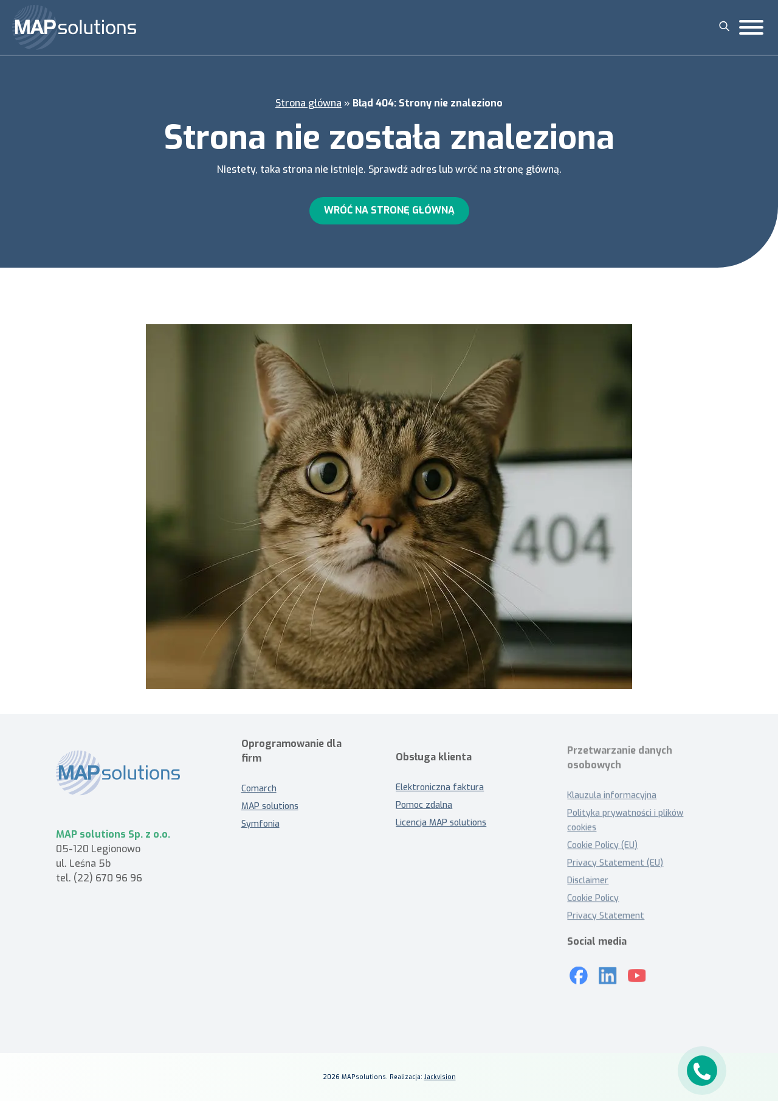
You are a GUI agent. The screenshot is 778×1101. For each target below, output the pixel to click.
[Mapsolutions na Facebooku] (578, 970)
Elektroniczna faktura (440, 793)
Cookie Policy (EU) (602, 845)
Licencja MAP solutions (441, 828)
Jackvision (440, 1077)
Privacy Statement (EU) (615, 863)
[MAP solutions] (74, 27)
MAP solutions (269, 801)
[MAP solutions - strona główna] (130, 778)
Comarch (259, 784)
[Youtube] (637, 970)
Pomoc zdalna (424, 810)
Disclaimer (587, 880)
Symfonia (260, 819)
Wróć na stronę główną (389, 210)
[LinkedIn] (607, 970)
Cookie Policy (593, 898)
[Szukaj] (724, 26)
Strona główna (308, 103)
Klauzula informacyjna (611, 795)
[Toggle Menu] (751, 27)
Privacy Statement (605, 916)
